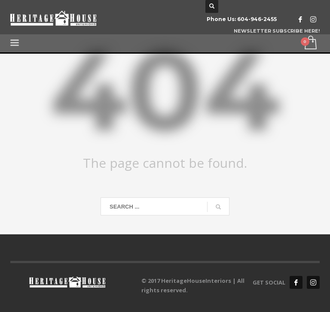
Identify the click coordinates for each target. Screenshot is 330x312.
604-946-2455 (257, 19)
